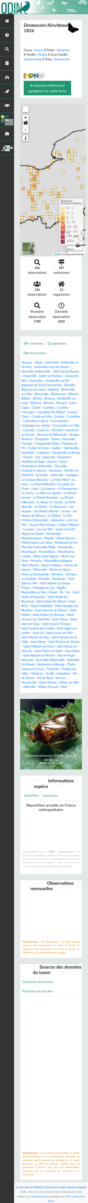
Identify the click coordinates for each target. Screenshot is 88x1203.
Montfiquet (28, 552)
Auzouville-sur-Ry (57, 380)
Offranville (40, 569)
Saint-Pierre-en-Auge (48, 651)
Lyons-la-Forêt (65, 529)
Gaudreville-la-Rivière (66, 452)
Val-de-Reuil (45, 678)
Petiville (44, 579)
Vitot (63, 687)
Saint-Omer (38, 642)
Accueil (19, 1187)
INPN (52, 851)
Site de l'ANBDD (33, 1187)
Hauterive (55, 470)
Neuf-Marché (30, 565)
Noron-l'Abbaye (52, 565)
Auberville (30, 376)
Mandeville (53, 534)
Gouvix (52, 461)
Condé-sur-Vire (42, 416)
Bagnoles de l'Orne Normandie (41, 385)
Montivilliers (47, 552)
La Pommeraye (67, 488)
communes (33, 343)
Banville (69, 385)
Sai (68, 592)
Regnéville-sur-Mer (33, 592)
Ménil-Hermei (66, 538)
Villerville (29, 687)
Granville (60, 466)
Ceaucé (72, 412)
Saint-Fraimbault (41, 606)
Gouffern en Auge (33, 461)
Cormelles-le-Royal (35, 421)
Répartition (31, 795)
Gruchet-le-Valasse (33, 470)
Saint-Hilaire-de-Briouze (48, 615)
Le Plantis (41, 506)
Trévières (37, 673)
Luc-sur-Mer (45, 529)
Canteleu (49, 407)
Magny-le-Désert (32, 534)
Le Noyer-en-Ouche (50, 502)
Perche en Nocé (60, 569)
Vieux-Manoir (48, 682)
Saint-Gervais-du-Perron (51, 610)
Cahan (36, 407)
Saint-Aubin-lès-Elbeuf (51, 601)
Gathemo (43, 452)
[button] (26, 124)
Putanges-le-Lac (43, 588)
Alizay (38, 362)
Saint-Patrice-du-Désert (64, 642)
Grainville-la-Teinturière (36, 466)
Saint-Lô (38, 633)
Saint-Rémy (72, 651)
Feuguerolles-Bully (47, 443)
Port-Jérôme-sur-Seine (55, 583)
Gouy (62, 461)
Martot (49, 538)
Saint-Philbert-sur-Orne (38, 646)
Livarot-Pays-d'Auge (42, 525)
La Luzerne (48, 488)
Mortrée (36, 561)
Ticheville (53, 669)
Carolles (63, 407)
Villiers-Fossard (48, 687)
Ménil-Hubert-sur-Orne (36, 542)
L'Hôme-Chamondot (34, 520)
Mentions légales (77, 1187)
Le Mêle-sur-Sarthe (48, 493)
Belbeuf (54, 389)
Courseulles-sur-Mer (66, 425)
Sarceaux (27, 660)
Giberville (49, 457)
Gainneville (71, 448)
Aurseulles (36, 380)
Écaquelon (42, 439)
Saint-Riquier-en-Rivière (39, 655)
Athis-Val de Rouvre (66, 371)
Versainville (28, 682)
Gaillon (56, 448)
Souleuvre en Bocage (51, 664)
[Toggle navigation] (10, 16)
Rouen (53, 592)
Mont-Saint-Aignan (45, 556)
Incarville (42, 475)
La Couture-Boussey (34, 479)
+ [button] (25, 117)
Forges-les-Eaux (38, 448)
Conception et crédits (55, 1187)
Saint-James (59, 619)
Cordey (59, 416)
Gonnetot (64, 457)
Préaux (26, 588)
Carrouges (28, 412)
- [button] (25, 130)
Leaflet (57, 254)
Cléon (25, 416)
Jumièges (72, 475)
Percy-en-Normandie (35, 574)
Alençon (26, 362)
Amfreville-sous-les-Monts (51, 367)
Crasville (28, 430)
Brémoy (50, 398)
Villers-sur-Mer (69, 682)
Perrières (57, 574)
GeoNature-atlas (39, 1196)
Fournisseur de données (38, 982)
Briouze (49, 403)
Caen (72, 403)
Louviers (28, 529)
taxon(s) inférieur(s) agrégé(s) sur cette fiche (47, 88)
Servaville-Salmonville (50, 660)
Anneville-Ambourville (36, 371)
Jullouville (56, 475)
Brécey (37, 398)
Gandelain (27, 452)
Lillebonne (57, 520)
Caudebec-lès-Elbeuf (51, 412)
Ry (61, 592)
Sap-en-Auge (66, 655)
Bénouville (41, 394)
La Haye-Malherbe (43, 484)
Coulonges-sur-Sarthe (35, 425)
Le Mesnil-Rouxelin (45, 497)
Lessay (65, 511)
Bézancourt (58, 394)
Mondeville (65, 547)
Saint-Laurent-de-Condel (37, 628)
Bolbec (26, 398)
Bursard (61, 403)
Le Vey (67, 515)
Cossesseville (59, 421)
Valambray (63, 673)
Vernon (60, 678)
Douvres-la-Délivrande (52, 434)
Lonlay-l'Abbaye (68, 525)
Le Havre (27, 493)
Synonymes (50, 795)
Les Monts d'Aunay (46, 511)
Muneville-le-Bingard (58, 561)
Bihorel (73, 394)
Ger (37, 457)
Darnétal (57, 430)
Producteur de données (37, 991)
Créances (43, 430)
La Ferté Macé (59, 479)
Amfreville (51, 362)
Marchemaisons (31, 538)
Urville (50, 673)
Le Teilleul (54, 515)
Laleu (34, 488)
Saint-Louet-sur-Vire (59, 633)
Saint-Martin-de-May (35, 637)
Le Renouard (58, 506)
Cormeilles (73, 416)
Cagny (25, 407)
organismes (56, 343)
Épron (55, 439)
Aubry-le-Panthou (50, 376)
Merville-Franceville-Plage (38, 547)
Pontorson (59, 579)
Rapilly (61, 588)
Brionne (36, 403)
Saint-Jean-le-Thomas (56, 624)
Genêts (28, 457)
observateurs (34, 353)
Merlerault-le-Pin (66, 542)
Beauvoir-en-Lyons (33, 389)
